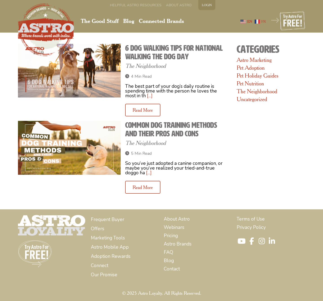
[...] (150, 96)
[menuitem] (136, 5)
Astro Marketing (254, 59)
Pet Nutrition (250, 83)
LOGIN (207, 5)
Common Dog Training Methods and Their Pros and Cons (171, 129)
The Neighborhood (145, 65)
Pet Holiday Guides (257, 75)
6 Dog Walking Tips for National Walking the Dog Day (174, 52)
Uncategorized (252, 99)
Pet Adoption (251, 67)
